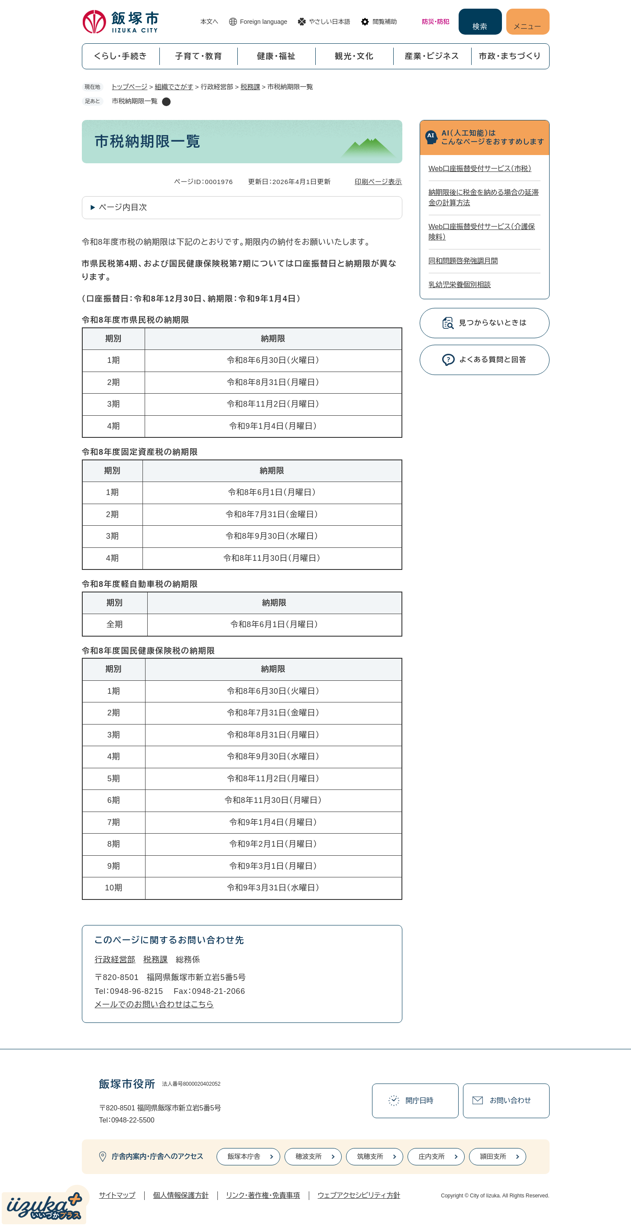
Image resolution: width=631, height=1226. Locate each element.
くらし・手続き (121, 56)
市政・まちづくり (510, 56)
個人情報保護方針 (181, 1195)
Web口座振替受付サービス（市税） (480, 168)
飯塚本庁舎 (244, 1156)
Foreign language (263, 21)
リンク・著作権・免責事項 (263, 1195)
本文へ (210, 21)
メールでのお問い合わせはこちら (154, 1004)
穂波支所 (309, 1156)
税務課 (250, 87)
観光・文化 (354, 56)
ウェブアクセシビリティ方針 (359, 1195)
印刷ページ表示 (378, 181)
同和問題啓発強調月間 (463, 261)
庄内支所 (432, 1156)
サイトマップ (117, 1195)
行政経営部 (115, 959)
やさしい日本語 (329, 21)
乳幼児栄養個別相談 (460, 284)
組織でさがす (174, 87)
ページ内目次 (123, 207)
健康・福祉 (276, 56)
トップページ (130, 87)
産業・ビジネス (432, 56)
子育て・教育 (199, 56)
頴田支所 (493, 1156)
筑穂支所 (370, 1156)
